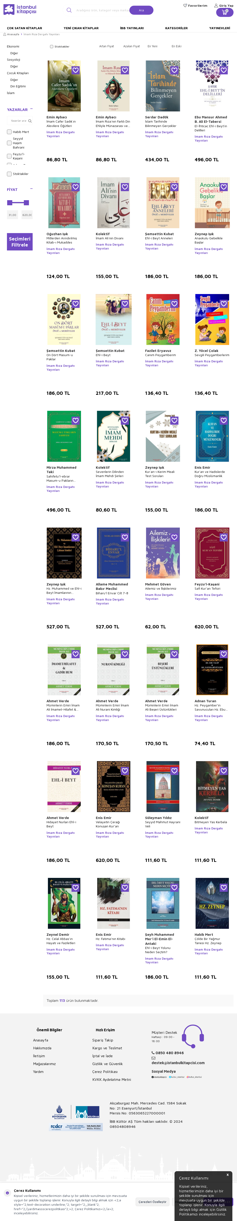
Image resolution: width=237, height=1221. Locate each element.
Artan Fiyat (106, 46)
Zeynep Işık (204, 234)
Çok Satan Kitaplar (24, 28)
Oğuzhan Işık (57, 234)
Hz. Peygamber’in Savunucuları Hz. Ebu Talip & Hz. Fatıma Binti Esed (211, 707)
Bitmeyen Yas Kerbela (211, 822)
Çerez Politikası (105, 1071)
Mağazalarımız (44, 1064)
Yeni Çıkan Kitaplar (81, 28)
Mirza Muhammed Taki (61, 469)
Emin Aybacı (57, 117)
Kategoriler (176, 28)
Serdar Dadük (156, 117)
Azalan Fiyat (131, 46)
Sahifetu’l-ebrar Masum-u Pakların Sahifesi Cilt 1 (60, 478)
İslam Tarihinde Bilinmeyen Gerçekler (160, 123)
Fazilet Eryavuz (158, 351)
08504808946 (123, 1126)
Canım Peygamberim (160, 355)
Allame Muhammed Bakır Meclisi (112, 586)
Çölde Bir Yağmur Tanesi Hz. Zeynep (208, 941)
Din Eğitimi (18, 86)
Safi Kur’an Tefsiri (207, 588)
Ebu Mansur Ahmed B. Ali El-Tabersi (211, 119)
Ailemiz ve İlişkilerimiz (160, 588)
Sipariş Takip (102, 1040)
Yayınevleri (219, 28)
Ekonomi (13, 46)
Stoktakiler (17, 174)
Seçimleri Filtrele (19, 242)
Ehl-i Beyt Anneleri (159, 238)
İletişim (39, 1056)
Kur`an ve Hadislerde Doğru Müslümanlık (210, 474)
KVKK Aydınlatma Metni (111, 1079)
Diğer (14, 53)
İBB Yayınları (132, 28)
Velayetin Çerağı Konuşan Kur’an (108, 824)
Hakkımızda (42, 1048)
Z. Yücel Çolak (206, 351)
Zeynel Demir (58, 934)
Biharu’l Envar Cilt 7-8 (112, 593)
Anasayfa (11, 34)
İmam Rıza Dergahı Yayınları (61, 134)
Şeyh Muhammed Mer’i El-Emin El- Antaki (159, 939)
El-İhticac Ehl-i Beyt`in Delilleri (211, 128)
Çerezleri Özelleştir (152, 1202)
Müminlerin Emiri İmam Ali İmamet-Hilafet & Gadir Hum (63, 707)
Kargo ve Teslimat (107, 1048)
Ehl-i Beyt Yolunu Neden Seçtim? (158, 950)
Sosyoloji (13, 59)
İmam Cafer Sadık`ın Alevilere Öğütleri (61, 123)
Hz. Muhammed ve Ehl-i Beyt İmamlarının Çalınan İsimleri (64, 590)
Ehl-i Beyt (103, 355)
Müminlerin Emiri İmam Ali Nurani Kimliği (112, 707)
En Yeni (152, 46)
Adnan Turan (205, 701)
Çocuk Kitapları (18, 73)
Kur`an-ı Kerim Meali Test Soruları (160, 474)
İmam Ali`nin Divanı (109, 238)
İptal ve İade (102, 1056)
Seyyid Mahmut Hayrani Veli (162, 824)
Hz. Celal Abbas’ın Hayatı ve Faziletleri (61, 941)
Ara (141, 10)
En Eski (176, 46)
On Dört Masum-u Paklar (60, 357)
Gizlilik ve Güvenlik (107, 1064)
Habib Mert (18, 132)
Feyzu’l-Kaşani (16, 156)
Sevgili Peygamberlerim (212, 355)
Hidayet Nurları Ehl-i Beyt (61, 824)
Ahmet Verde (58, 701)
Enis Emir (202, 467)
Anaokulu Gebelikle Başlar (209, 240)
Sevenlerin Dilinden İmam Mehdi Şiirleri (110, 474)
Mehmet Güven (158, 584)
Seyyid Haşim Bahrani (15, 142)
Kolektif (103, 234)
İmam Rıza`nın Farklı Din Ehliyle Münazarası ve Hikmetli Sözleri (113, 123)
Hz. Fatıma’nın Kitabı (110, 939)
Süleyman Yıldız (158, 818)
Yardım (38, 1071)
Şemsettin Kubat (159, 234)
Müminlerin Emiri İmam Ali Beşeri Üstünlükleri (161, 707)
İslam (11, 93)
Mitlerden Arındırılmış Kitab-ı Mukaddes (62, 240)
